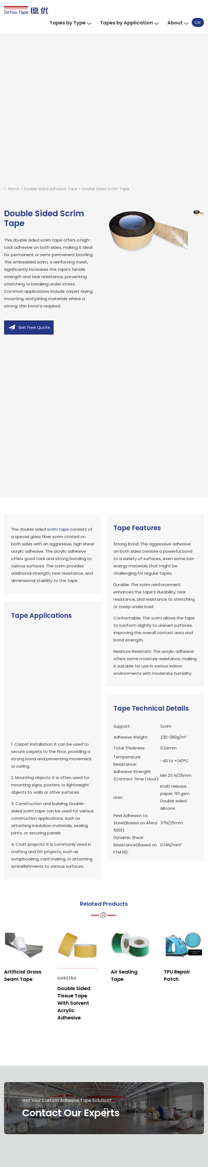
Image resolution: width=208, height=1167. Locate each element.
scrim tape (58, 529)
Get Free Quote (34, 327)
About (177, 22)
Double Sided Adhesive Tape (50, 189)
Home (14, 189)
